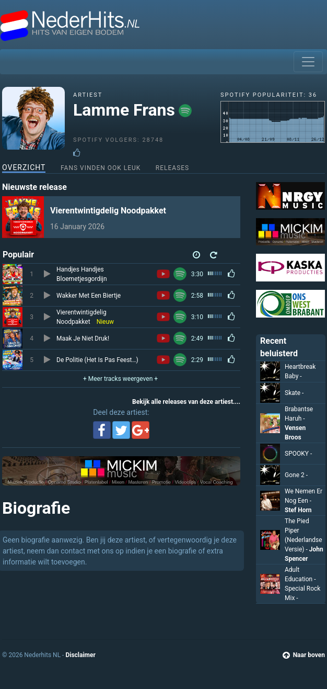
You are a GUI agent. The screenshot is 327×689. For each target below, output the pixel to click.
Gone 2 (296, 475)
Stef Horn (298, 510)
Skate (294, 393)
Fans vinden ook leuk (101, 168)
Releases (172, 168)
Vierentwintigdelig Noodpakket (108, 211)
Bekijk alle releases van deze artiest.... (186, 401)
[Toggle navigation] (308, 61)
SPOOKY (298, 453)
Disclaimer (80, 655)
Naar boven (304, 655)
